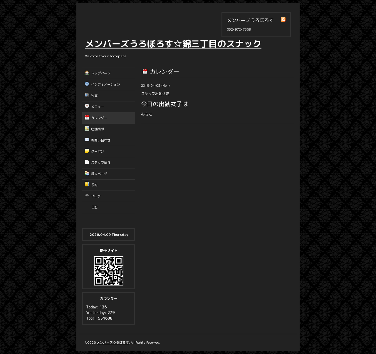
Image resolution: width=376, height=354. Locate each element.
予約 (94, 185)
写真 (94, 95)
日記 (94, 207)
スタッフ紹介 (100, 162)
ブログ (96, 196)
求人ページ (99, 173)
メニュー (97, 106)
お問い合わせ (100, 140)
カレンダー (99, 118)
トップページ (100, 73)
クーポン (97, 151)
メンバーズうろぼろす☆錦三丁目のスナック (173, 44)
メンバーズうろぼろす (113, 342)
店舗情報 (97, 129)
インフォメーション (105, 84)
